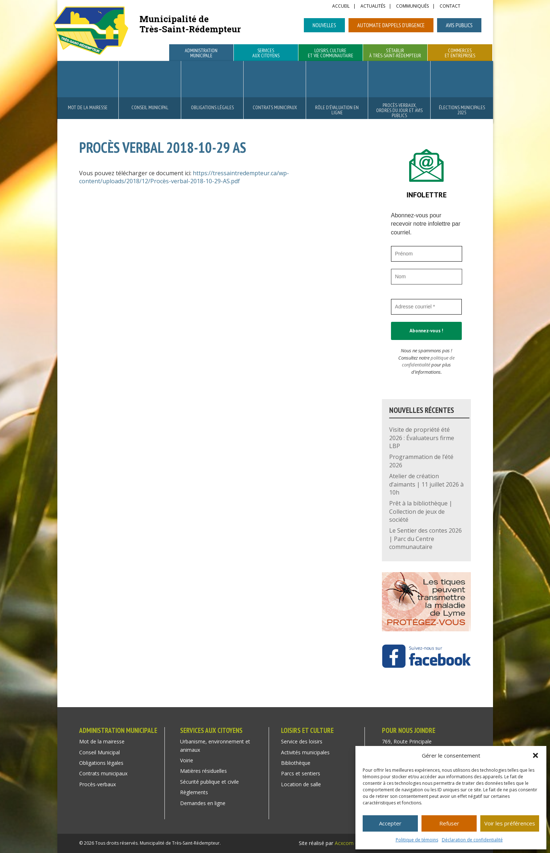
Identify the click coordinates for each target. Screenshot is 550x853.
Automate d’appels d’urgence (391, 25)
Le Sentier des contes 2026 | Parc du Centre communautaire (425, 538)
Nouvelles (324, 25)
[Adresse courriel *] (426, 307)
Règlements (194, 792)
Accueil (341, 6)
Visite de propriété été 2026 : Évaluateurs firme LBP (421, 438)
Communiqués (412, 6)
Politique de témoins (417, 840)
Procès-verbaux (97, 784)
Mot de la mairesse (87, 107)
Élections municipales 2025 (462, 110)
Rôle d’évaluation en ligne (337, 110)
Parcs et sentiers (300, 773)
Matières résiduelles (203, 770)
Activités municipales (305, 752)
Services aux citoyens (266, 53)
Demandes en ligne (202, 803)
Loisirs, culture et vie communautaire (330, 53)
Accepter (390, 823)
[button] (535, 755)
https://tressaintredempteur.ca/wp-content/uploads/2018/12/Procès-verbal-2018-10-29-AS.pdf (184, 177)
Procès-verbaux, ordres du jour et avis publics (399, 110)
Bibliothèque (295, 762)
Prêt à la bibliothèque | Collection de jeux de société (420, 511)
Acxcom (344, 843)
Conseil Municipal (149, 107)
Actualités (372, 6)
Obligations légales (212, 107)
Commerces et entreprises (460, 53)
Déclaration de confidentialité (472, 840)
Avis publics (459, 25)
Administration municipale (201, 53)
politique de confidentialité (428, 361)
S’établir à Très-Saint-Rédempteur (395, 53)
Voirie (186, 760)
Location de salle (301, 784)
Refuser (449, 823)
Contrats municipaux (275, 107)
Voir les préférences (509, 823)
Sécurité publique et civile (209, 781)
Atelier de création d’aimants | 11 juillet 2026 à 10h (426, 484)
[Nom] (426, 276)
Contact (450, 6)
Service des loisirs (301, 741)
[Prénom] (426, 254)
